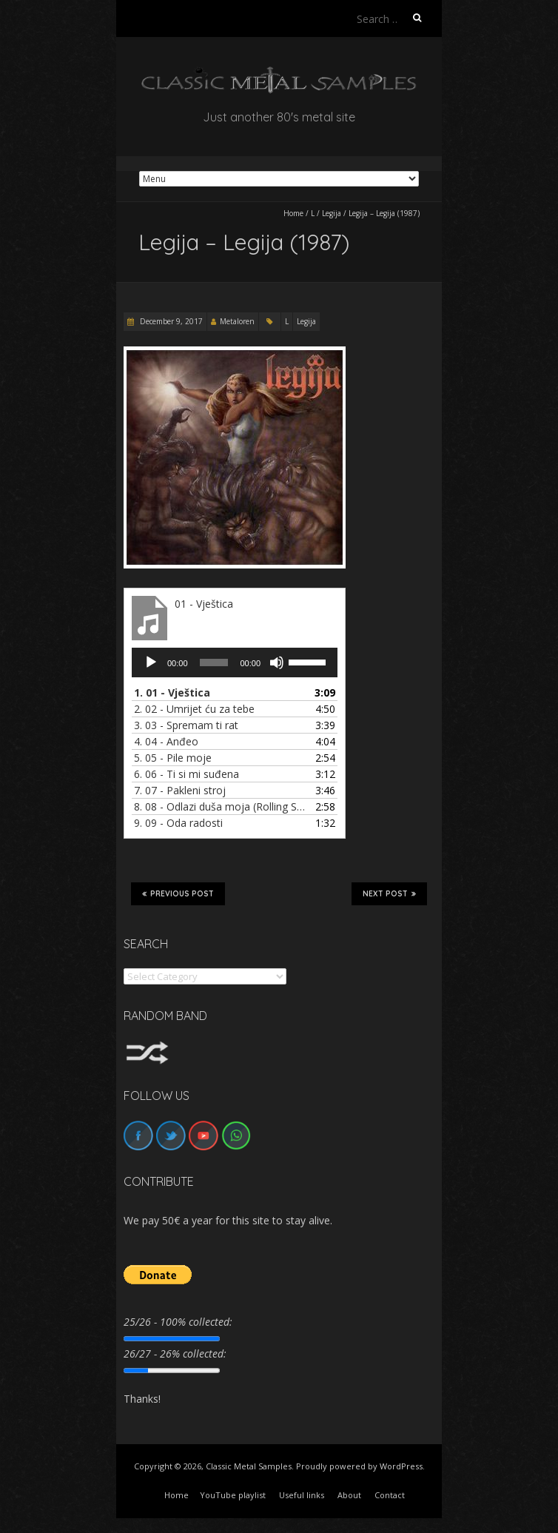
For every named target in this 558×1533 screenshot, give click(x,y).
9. (178, 823)
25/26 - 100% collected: (178, 1322)
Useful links (301, 1494)
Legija (331, 213)
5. (173, 758)
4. (166, 741)
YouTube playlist (233, 1494)
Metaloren (237, 321)
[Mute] (276, 662)
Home (293, 213)
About (349, 1494)
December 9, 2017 (170, 321)
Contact (389, 1494)
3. (186, 725)
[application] (234, 662)
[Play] (151, 662)
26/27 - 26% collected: (175, 1353)
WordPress (401, 1466)
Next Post (389, 893)
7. (180, 790)
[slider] (214, 662)
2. (194, 709)
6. (186, 774)
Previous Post (178, 893)
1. (172, 692)
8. (220, 806)
